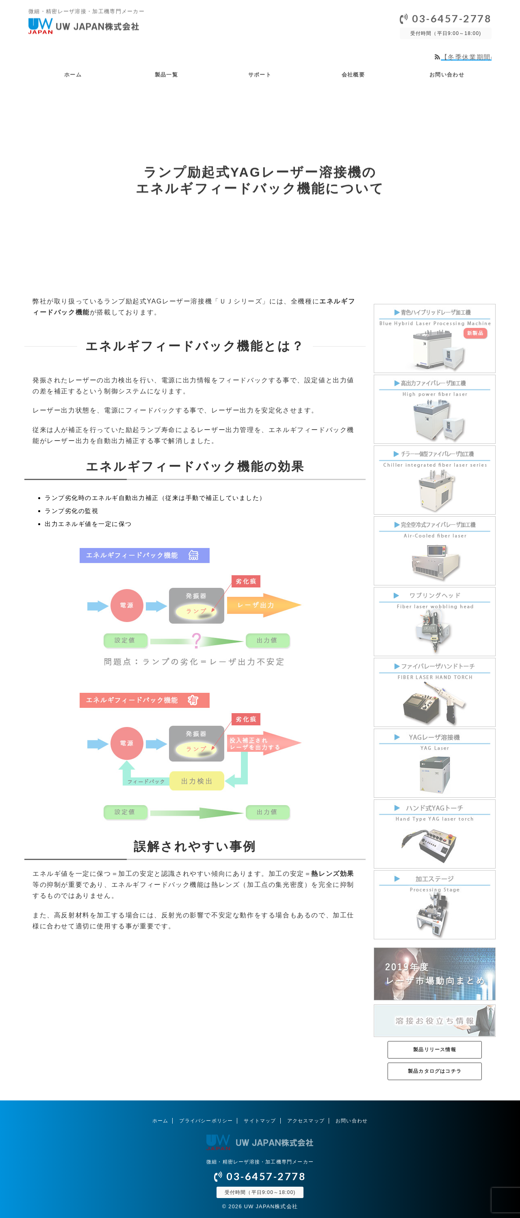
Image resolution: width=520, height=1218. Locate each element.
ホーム (73, 75)
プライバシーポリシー (206, 1121)
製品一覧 (166, 75)
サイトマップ (260, 1121)
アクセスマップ (306, 1121)
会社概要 (353, 75)
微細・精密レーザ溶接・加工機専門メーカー (260, 1162)
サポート (259, 75)
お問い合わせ (446, 75)
